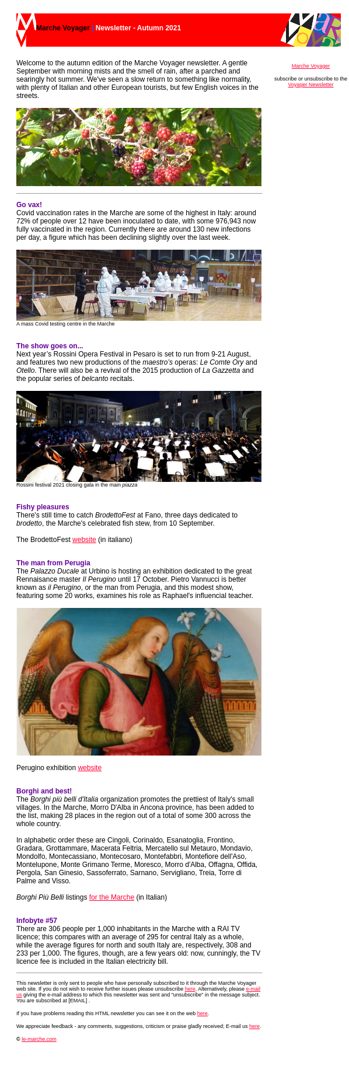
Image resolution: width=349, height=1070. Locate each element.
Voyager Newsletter (310, 85)
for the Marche (111, 897)
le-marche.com (39, 1039)
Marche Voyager (311, 66)
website (84, 540)
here (190, 989)
